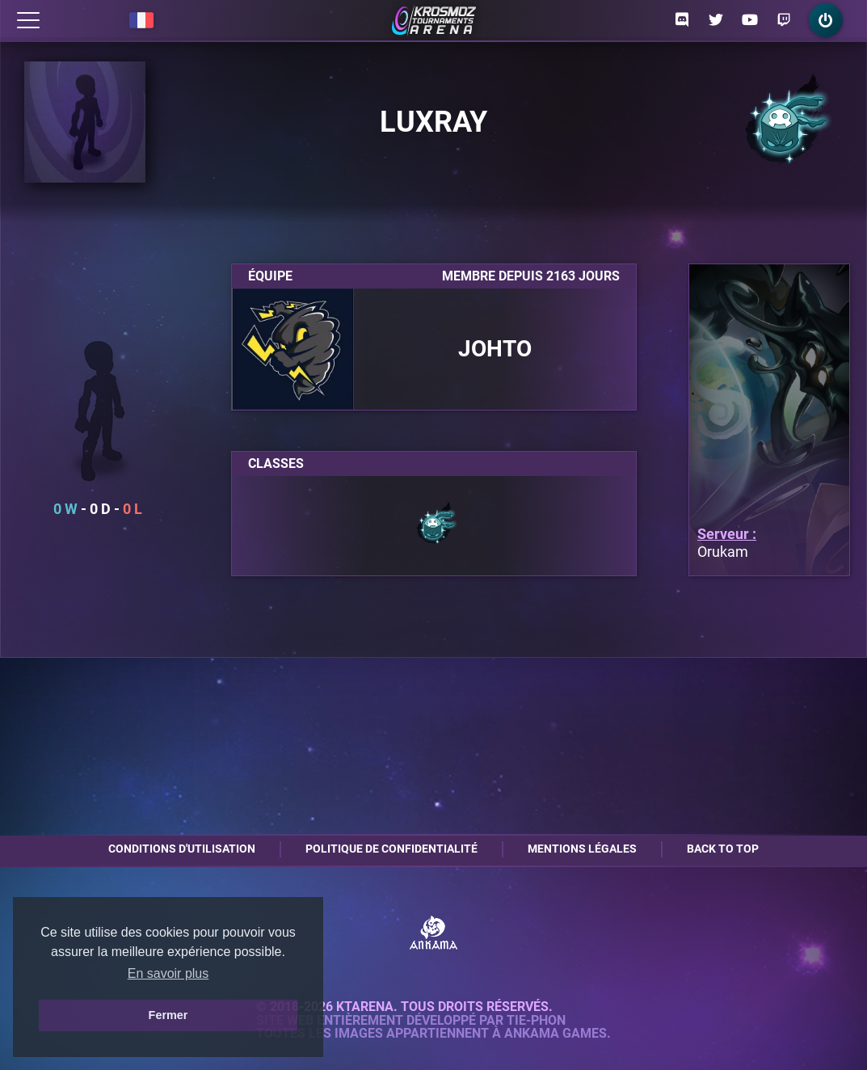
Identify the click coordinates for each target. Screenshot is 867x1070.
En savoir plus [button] (168, 973)
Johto (495, 349)
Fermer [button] (168, 1015)
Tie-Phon (536, 1020)
